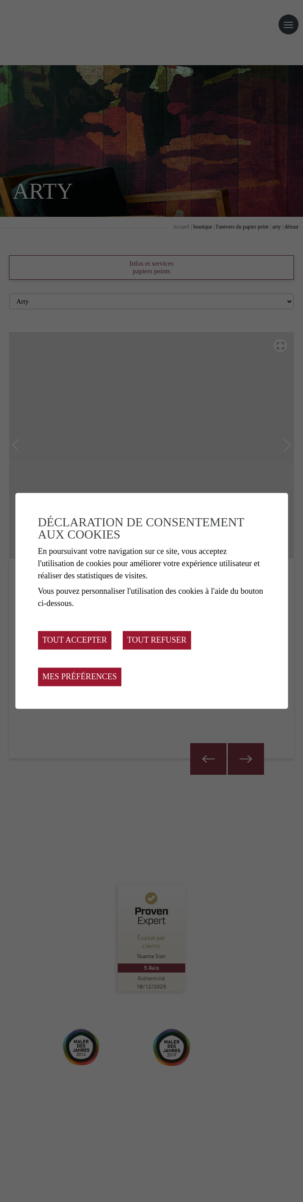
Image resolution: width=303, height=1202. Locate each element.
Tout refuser (157, 640)
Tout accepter (74, 640)
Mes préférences (79, 677)
